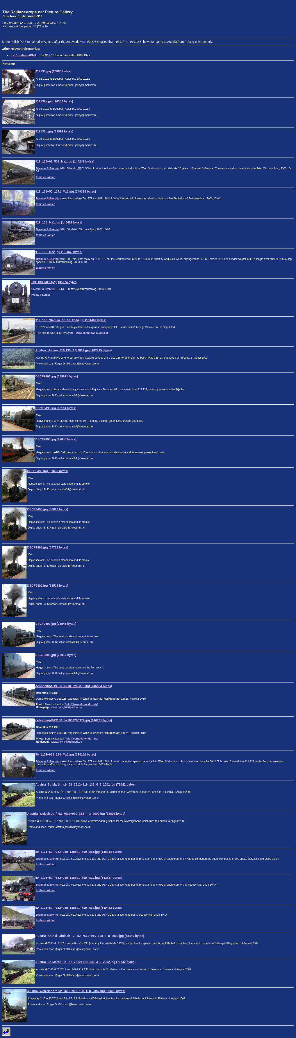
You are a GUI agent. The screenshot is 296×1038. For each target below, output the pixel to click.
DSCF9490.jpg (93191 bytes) (55, 408)
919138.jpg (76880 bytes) (53, 71)
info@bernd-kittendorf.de (81, 704)
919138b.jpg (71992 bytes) (54, 131)
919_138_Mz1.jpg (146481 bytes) (58, 222)
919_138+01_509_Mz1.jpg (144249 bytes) (64, 161)
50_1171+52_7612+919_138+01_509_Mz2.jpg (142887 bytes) (78, 877)
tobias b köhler (45, 177)
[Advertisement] (274, 18)
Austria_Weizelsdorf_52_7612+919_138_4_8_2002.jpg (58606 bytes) (76, 813)
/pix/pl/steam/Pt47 (23, 55)
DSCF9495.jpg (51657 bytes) (47, 471)
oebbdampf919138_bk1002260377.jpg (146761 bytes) (73, 720)
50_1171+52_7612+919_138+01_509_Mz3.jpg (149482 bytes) (78, 907)
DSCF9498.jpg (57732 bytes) (47, 547)
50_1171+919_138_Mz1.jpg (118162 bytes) (65, 754)
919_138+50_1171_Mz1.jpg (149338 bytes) (65, 191)
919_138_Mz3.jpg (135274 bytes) (54, 282)
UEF (78, 168)
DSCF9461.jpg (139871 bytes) (56, 376)
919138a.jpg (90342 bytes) (54, 101)
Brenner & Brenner (47, 168)
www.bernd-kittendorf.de (66, 707)
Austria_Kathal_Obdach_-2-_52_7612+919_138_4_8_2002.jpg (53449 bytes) (89, 936)
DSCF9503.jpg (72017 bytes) (55, 655)
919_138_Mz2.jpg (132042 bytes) (58, 252)
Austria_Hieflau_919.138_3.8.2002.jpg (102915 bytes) (73, 350)
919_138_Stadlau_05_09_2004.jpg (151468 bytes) (70, 320)
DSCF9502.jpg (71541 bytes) (55, 623)
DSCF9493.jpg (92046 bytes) (55, 439)
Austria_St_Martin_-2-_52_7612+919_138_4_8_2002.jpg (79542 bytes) (85, 784)
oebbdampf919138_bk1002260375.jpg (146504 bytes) (73, 686)
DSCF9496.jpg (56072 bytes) (47, 509)
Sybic (69, 332)
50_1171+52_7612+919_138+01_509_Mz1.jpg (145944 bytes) (78, 852)
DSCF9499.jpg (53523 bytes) (47, 585)
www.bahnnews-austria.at (92, 332)
